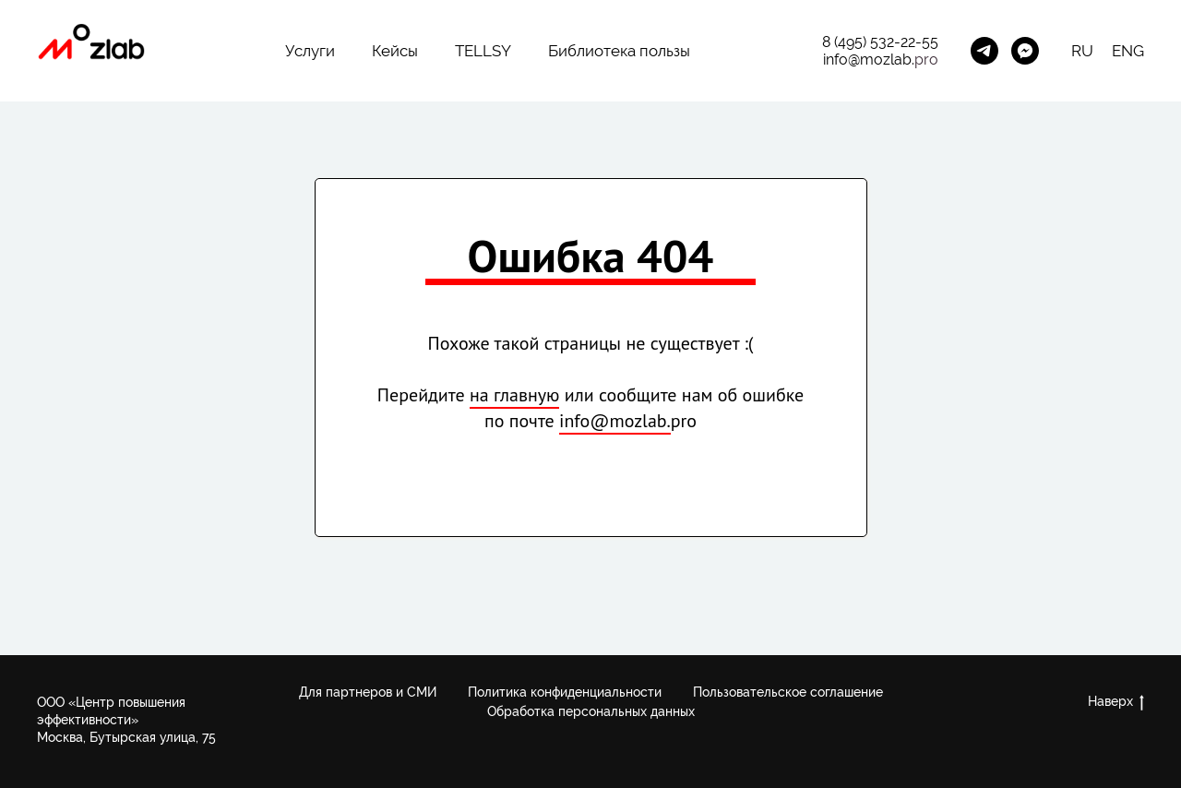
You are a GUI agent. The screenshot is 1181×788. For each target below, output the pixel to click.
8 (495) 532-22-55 (880, 42)
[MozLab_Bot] (1025, 51)
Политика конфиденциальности (565, 692)
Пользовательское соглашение (788, 692)
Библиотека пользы (619, 51)
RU (1082, 51)
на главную (514, 395)
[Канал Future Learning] (984, 51)
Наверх (1116, 702)
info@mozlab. (868, 59)
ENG (1128, 51)
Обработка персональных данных (591, 711)
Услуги (310, 51)
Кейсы (395, 51)
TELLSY (483, 51)
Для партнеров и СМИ (367, 692)
